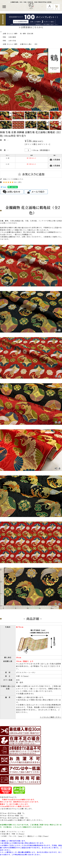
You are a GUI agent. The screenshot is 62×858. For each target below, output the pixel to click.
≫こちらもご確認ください (50, 717)
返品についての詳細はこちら (13, 179)
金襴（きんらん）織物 (10, 33)
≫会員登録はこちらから (31, 27)
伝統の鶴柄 (12, 37)
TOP (1, 31)
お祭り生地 (12, 41)
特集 (4, 37)
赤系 (36, 44)
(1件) (19, 182)
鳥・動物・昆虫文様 (27, 33)
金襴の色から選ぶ (26, 44)
